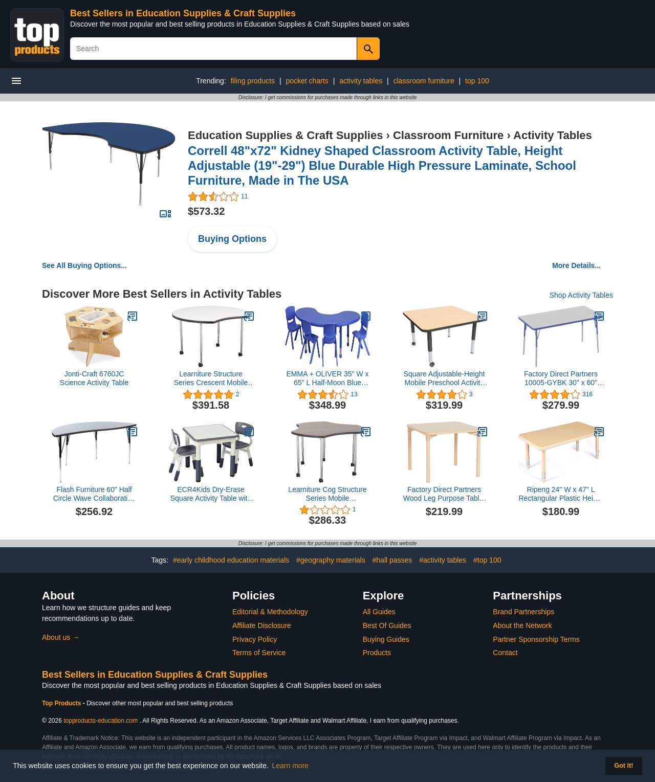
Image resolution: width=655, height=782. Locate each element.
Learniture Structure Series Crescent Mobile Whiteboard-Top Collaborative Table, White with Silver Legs (210, 378)
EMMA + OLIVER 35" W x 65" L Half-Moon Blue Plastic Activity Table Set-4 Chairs (327, 378)
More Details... (576, 265)
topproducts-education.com (100, 720)
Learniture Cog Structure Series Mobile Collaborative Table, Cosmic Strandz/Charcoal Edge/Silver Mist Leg (327, 494)
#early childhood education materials (231, 560)
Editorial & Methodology (270, 612)
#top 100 (487, 560)
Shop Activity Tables (581, 295)
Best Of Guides (387, 625)
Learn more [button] (290, 766)
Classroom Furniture (448, 135)
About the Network (522, 625)
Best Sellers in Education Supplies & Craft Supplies (183, 13)
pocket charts (307, 81)
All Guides (379, 612)
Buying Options (232, 239)
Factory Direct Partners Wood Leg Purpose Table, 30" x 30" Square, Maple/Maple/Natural (444, 494)
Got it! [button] (623, 765)
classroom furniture (424, 81)
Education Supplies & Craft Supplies (285, 135)
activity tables (360, 81)
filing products (253, 81)
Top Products (62, 703)
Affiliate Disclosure (261, 625)
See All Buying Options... (84, 265)
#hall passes (392, 560)
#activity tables (442, 560)
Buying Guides (386, 639)
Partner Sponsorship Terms (536, 639)
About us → (60, 637)
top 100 (477, 81)
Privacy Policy (254, 639)
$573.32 (206, 211)
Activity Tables (552, 135)
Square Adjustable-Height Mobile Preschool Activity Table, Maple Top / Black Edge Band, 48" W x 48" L (444, 378)
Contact (505, 653)
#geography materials (330, 560)
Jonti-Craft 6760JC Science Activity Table (94, 378)
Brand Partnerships (523, 612)
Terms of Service (259, 653)
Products (377, 653)
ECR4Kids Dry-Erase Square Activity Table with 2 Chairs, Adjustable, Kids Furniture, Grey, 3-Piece (211, 494)
